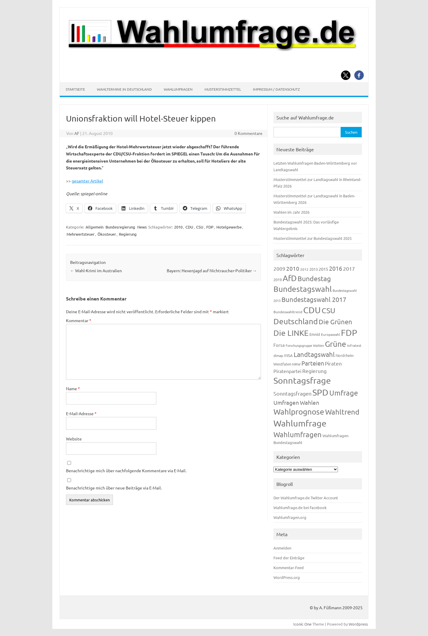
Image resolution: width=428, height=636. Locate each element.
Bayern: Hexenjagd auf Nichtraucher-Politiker (212, 270)
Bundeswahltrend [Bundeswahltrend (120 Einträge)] (287, 311)
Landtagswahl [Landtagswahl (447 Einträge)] (314, 354)
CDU (189, 226)
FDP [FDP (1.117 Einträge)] (349, 333)
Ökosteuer (106, 234)
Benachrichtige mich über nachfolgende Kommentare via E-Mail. (126, 470)
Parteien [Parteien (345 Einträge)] (312, 363)
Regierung (128, 234)
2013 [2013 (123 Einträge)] (313, 269)
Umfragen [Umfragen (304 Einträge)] (286, 402)
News (142, 226)
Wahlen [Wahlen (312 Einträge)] (309, 402)
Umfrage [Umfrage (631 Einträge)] (343, 392)
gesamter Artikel (87, 180)
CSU (199, 226)
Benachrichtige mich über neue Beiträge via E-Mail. (114, 487)
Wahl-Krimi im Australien (96, 270)
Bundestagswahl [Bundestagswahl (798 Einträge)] (302, 289)
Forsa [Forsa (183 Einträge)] (279, 345)
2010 (178, 226)
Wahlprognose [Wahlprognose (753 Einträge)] (298, 411)
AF (76, 133)
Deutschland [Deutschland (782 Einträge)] (295, 321)
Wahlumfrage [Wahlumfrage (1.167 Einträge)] (299, 423)
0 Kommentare (248, 133)
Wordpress (358, 623)
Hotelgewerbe (229, 226)
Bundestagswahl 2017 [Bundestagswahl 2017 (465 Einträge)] (313, 299)
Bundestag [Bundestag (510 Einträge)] (314, 278)
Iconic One (302, 623)
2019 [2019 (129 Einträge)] (277, 279)
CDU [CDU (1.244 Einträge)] (312, 310)
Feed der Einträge (288, 557)
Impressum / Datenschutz (276, 89)
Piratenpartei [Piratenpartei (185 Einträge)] (287, 371)
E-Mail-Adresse (81, 413)
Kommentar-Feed (288, 567)
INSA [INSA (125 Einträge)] (288, 355)
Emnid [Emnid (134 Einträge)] (314, 334)
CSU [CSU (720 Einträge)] (328, 310)
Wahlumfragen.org (289, 517)
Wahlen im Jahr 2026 (291, 212)
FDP (209, 226)
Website (74, 438)
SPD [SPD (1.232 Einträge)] (320, 392)
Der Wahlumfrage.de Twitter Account (305, 497)
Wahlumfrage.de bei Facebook (300, 507)
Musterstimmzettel (222, 89)
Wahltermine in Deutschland (124, 89)
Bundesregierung (120, 226)
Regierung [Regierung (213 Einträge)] (314, 371)
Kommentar (78, 320)
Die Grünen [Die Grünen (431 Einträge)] (335, 321)
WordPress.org (286, 577)
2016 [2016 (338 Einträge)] (335, 268)
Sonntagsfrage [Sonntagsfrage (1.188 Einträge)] (302, 380)
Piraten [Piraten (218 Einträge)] (333, 363)
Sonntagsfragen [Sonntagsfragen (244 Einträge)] (292, 393)
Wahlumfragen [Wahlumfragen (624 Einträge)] (297, 434)
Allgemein (94, 226)
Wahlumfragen (178, 89)
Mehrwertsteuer (81, 234)
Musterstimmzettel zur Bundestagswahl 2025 (312, 238)
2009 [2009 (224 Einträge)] (279, 268)
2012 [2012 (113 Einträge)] (304, 269)
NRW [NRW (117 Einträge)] (296, 364)
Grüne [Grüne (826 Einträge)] (335, 344)
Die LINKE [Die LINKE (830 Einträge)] (291, 333)
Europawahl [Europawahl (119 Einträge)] (330, 334)
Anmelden (282, 547)
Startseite (75, 89)
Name (73, 388)
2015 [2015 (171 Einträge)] (323, 269)
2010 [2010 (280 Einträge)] (292, 268)
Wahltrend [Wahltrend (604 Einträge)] (342, 411)
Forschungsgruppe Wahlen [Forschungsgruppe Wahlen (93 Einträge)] (305, 345)
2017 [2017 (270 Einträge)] (349, 268)
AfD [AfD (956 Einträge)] (290, 278)
